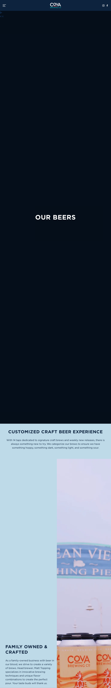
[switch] (5, 5)
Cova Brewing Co (55, 5)
